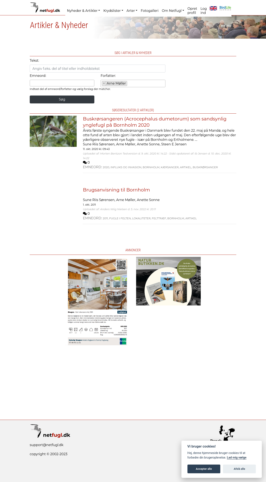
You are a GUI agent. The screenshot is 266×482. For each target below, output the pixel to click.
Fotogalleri (149, 11)
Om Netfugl (172, 11)
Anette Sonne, (149, 144)
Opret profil (192, 11)
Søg (62, 99)
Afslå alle (239, 468)
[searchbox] (32, 83)
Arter (131, 11)
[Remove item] (104, 83)
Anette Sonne (148, 200)
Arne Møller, (126, 144)
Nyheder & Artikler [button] (82, 11)
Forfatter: (108, 76)
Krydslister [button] (112, 11)
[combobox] (62, 83)
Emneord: (38, 76)
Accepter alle (204, 468)
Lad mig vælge (236, 457)
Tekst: (34, 61)
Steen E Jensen (174, 144)
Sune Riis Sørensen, (99, 144)
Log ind (204, 11)
